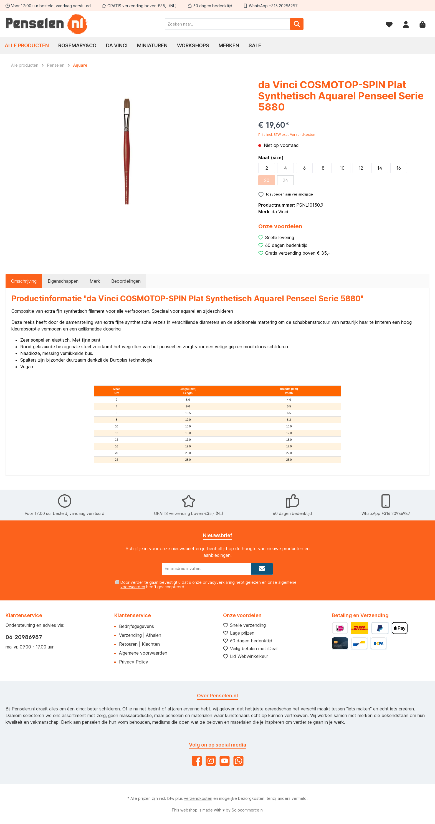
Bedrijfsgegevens (136, 626)
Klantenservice (132, 615)
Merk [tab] (95, 281)
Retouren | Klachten (139, 644)
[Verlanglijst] (389, 24)
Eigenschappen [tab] (63, 281)
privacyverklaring (219, 582)
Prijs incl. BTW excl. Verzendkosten (286, 134)
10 (342, 168)
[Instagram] (210, 761)
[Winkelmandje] (422, 24)
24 (285, 180)
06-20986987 (24, 637)
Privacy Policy (133, 662)
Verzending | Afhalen (140, 635)
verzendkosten (198, 798)
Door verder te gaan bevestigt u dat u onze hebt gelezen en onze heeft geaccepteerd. (208, 584)
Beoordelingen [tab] (126, 281)
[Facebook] (197, 761)
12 (361, 168)
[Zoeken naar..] (227, 24)
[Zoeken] (297, 24)
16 (398, 168)
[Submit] (262, 569)
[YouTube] (224, 761)
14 (379, 168)
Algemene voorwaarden (143, 653)
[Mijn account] (406, 24)
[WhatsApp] (238, 761)
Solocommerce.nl (248, 810)
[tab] (24, 281)
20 (266, 180)
